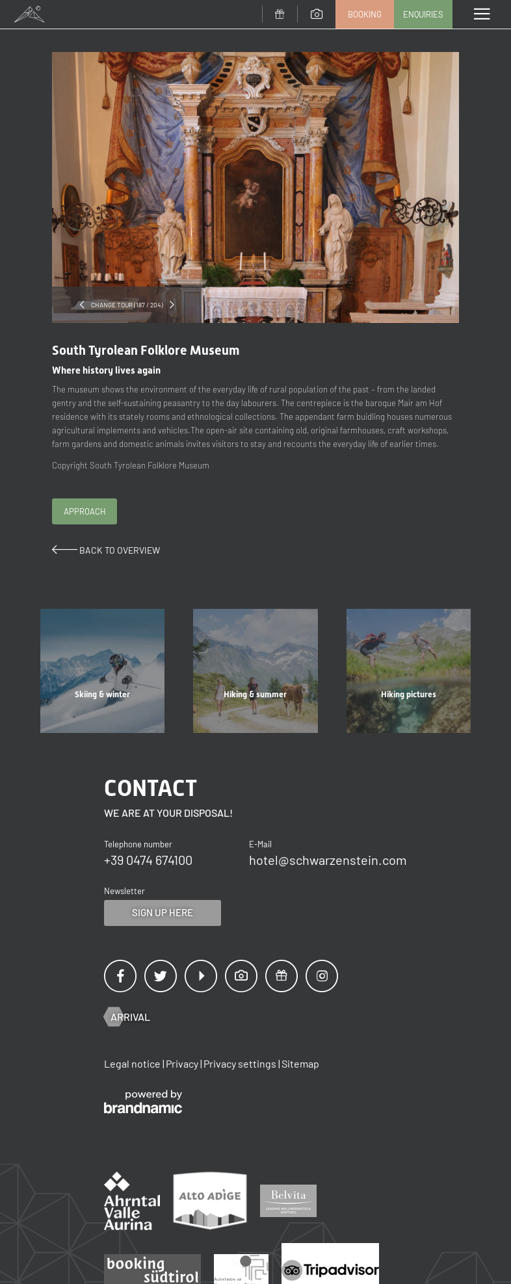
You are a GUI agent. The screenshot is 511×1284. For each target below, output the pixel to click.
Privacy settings (240, 1063)
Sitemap (300, 1063)
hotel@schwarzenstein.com (328, 859)
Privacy (183, 1063)
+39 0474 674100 (148, 859)
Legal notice (133, 1063)
